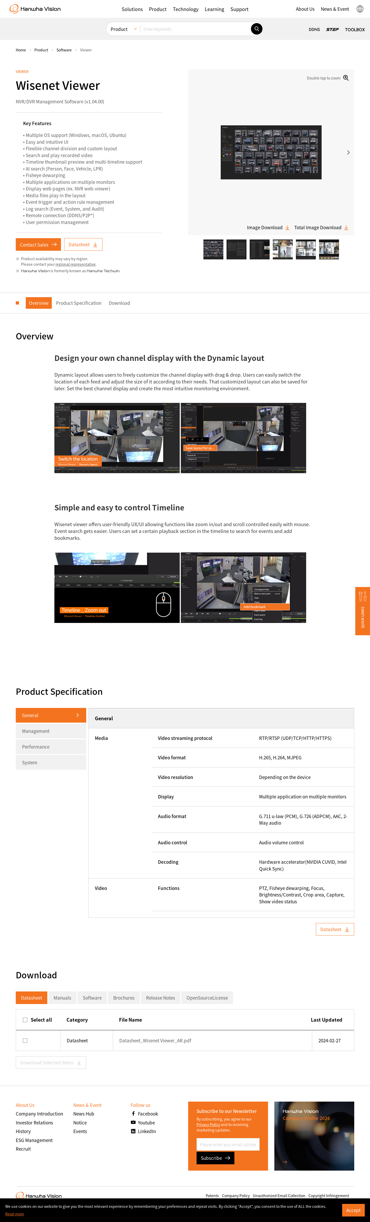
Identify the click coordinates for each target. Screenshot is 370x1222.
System (29, 762)
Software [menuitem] (64, 49)
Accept (353, 1210)
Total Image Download (321, 227)
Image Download (268, 227)
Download (119, 303)
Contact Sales (38, 244)
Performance (35, 746)
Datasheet (83, 244)
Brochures (124, 997)
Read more (14, 1213)
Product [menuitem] (119, 29)
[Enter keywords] (195, 29)
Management (35, 731)
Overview (39, 303)
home (21, 49)
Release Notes (160, 997)
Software (92, 997)
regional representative (75, 264)
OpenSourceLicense (207, 997)
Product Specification (78, 303)
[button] (132, 9)
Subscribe (215, 1158)
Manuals (62, 997)
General (30, 715)
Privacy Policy (208, 1124)
